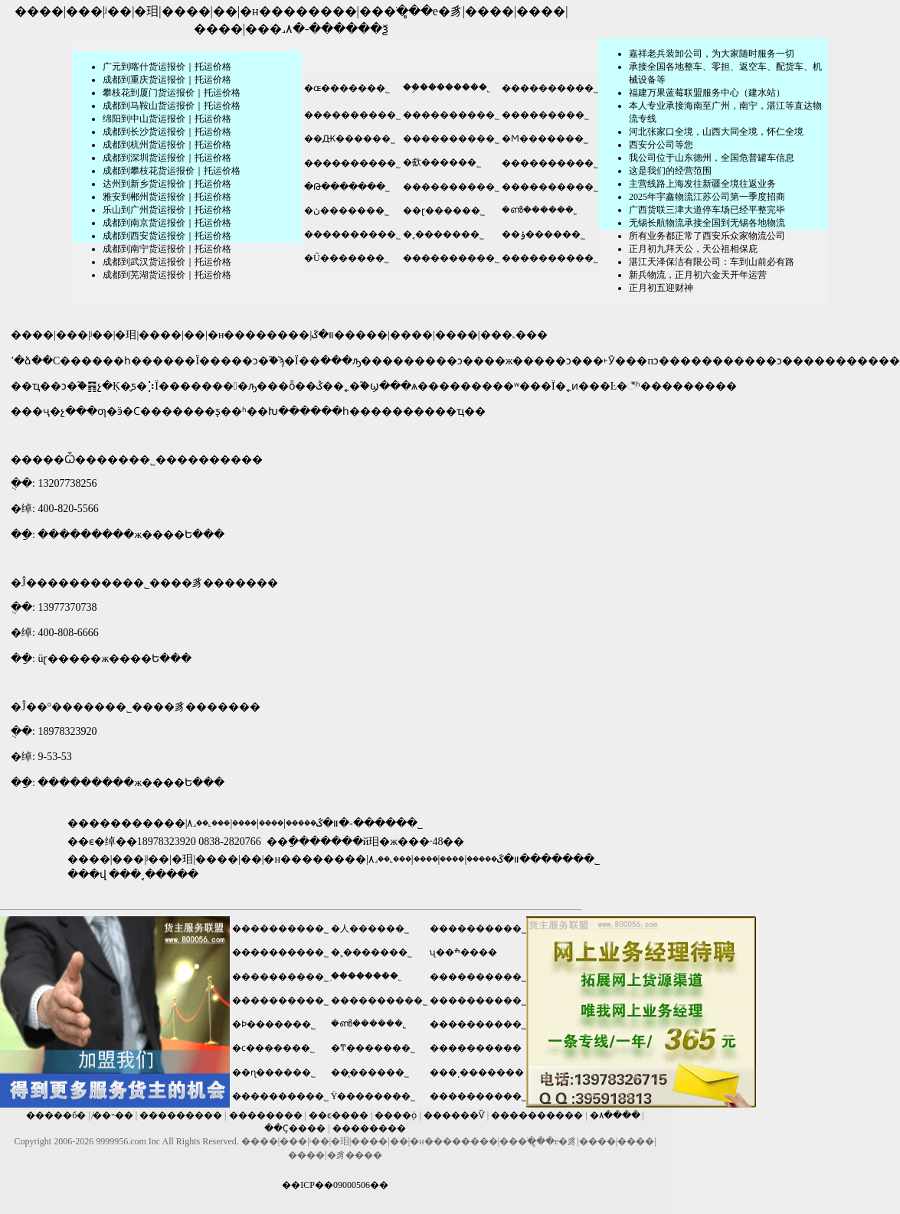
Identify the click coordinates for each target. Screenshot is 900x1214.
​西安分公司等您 (661, 144)
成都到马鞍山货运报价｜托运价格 (172, 105)
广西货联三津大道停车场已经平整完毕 (707, 209)
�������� (266, 1115)
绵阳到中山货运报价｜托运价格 (167, 118)
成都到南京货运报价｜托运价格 (167, 222)
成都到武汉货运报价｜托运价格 (167, 261)
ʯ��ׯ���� (463, 952)
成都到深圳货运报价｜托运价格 (167, 157)
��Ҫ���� (295, 1128)
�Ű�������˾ (346, 258)
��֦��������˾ (446, 87)
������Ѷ (454, 1115)
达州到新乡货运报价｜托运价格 (167, 183)
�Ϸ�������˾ (274, 1024)
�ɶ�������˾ (346, 88)
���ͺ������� (477, 1072)
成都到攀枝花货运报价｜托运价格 (172, 170)
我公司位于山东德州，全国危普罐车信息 (711, 157)
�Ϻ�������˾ (545, 138)
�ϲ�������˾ (273, 1048)
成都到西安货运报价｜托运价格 (167, 235)
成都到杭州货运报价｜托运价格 (167, 144)
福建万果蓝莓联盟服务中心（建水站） (707, 92)
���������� (476, 1048)
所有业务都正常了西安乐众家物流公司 (707, 235)
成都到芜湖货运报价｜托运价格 (167, 274)
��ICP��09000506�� (335, 1185)
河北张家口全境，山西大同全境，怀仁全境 (716, 131)
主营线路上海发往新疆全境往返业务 (702, 183)
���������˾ (545, 114)
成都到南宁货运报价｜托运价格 (167, 248)
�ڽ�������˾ (346, 210)
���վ (86, 874)
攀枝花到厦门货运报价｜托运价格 (172, 92)
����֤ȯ (396, 1115)
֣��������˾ (366, 976)
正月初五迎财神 (661, 287)
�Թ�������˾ (347, 186)
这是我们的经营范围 (670, 170)
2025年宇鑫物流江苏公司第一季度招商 (707, 196)
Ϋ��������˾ (373, 1096)
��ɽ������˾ (444, 210)
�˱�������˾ (443, 234)
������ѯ (348, 28)
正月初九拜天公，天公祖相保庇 (693, 248)
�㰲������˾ (442, 162)
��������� (180, 1115)
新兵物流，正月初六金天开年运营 (698, 274)
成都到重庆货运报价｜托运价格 (167, 79)
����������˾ (550, 88)
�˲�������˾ (371, 952)
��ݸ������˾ (543, 234)
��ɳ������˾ (274, 1072)
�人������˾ (370, 928)
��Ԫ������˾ (349, 138)
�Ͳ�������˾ (373, 1048)
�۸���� (615, 1115)
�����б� (56, 1115)
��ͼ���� (338, 1115)
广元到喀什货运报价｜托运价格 (167, 66)
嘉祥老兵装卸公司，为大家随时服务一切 (711, 53)
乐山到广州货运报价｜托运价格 (167, 209)
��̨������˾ (370, 1072)
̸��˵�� (113, 1115)
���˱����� (153, 874)
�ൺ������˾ (539, 209)
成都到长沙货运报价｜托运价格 (167, 131)
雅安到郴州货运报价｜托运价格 (167, 196)
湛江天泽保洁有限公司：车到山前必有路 (711, 261)
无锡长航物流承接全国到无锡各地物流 (707, 222)
